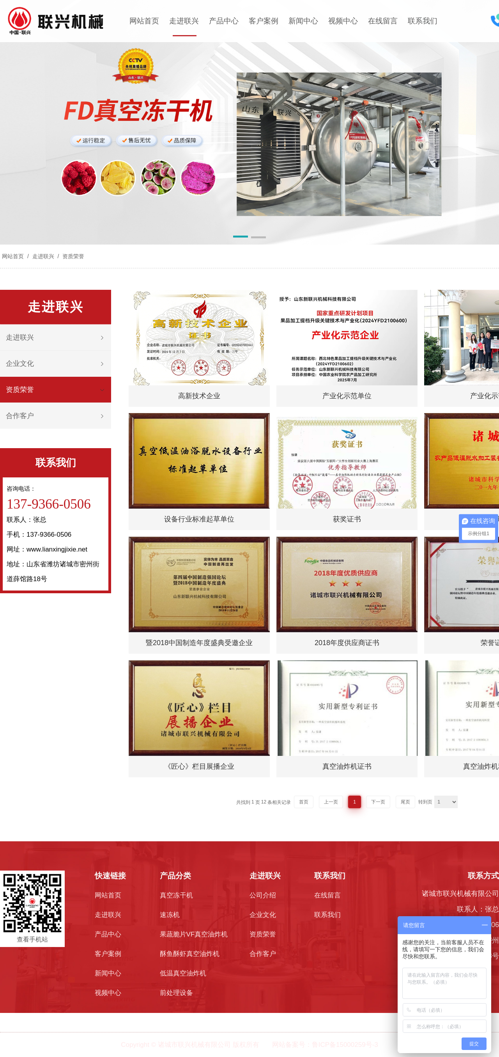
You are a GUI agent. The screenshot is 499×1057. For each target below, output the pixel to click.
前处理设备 (176, 993)
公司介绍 (263, 895)
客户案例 (263, 21)
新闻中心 (303, 21)
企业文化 (20, 363)
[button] (240, 237)
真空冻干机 (176, 895)
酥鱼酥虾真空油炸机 (189, 954)
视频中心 (343, 21)
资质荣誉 (72, 256)
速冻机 (170, 915)
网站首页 (144, 21)
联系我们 (422, 21)
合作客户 (20, 416)
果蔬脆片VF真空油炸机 (194, 934)
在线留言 (383, 21)
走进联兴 (184, 21)
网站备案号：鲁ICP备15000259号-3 (325, 1044)
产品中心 (224, 21)
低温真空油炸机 (183, 973)
